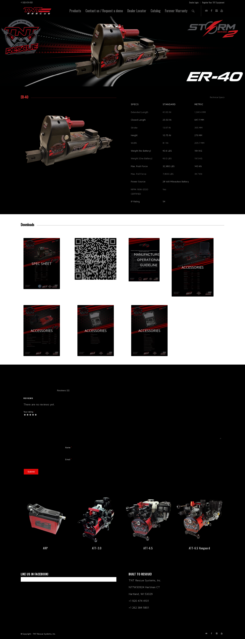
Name (68, 447)
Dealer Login (194, 2)
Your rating (29, 411)
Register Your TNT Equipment (213, 2)
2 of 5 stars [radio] (26, 414)
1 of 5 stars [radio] (24, 414)
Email (68, 459)
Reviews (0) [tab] (59, 390)
